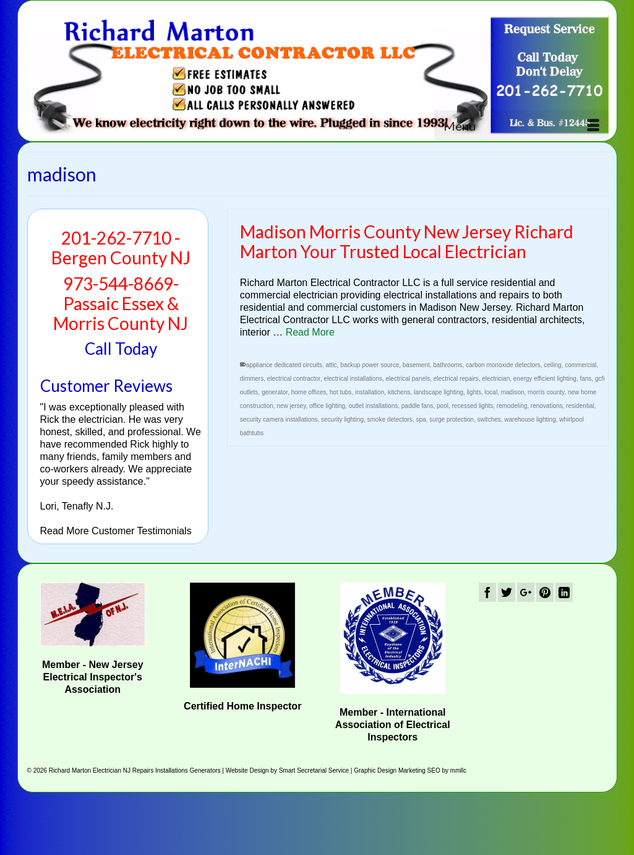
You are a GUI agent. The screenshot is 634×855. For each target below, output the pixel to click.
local (491, 392)
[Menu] (521, 125)
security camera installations (279, 419)
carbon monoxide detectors (503, 365)
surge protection (451, 419)
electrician (496, 378)
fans (585, 378)
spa (421, 419)
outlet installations (373, 405)
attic (330, 365)
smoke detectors (390, 419)
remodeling (512, 405)
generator (275, 392)
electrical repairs (456, 378)
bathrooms (447, 365)
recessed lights (473, 405)
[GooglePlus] (525, 592)
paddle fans (417, 405)
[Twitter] (506, 592)
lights (474, 392)
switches (488, 419)
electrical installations (352, 378)
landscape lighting (438, 392)
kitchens (399, 392)
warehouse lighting (529, 419)
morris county (546, 392)
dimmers (251, 378)
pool (442, 405)
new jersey (291, 405)
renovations (547, 405)
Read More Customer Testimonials (116, 531)
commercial (580, 365)
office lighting (327, 405)
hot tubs (341, 392)
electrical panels (408, 378)
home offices (309, 392)
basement (416, 365)
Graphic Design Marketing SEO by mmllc (410, 770)
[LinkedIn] (564, 592)
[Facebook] (487, 592)
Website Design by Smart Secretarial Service (287, 770)
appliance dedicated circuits (284, 365)
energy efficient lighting (544, 378)
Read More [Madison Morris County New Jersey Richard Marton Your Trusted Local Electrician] (310, 332)
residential (580, 405)
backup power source (369, 365)
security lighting (342, 419)
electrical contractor (293, 378)
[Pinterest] (545, 592)
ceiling (552, 365)
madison (513, 392)
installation (369, 392)
